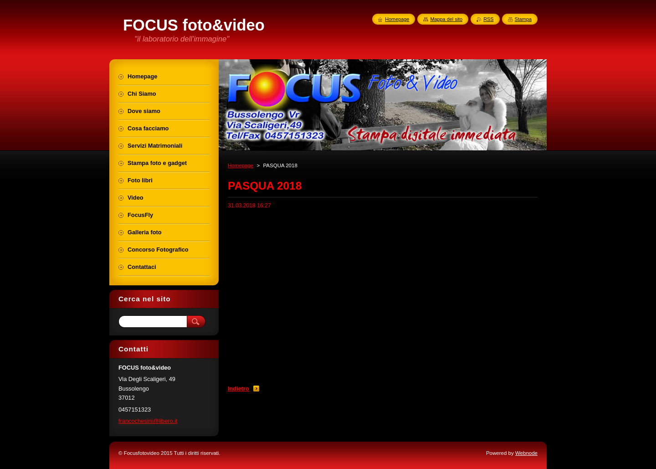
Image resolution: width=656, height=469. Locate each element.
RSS (488, 19)
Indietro (238, 388)
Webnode (526, 453)
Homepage (240, 165)
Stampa (523, 19)
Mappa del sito (446, 19)
